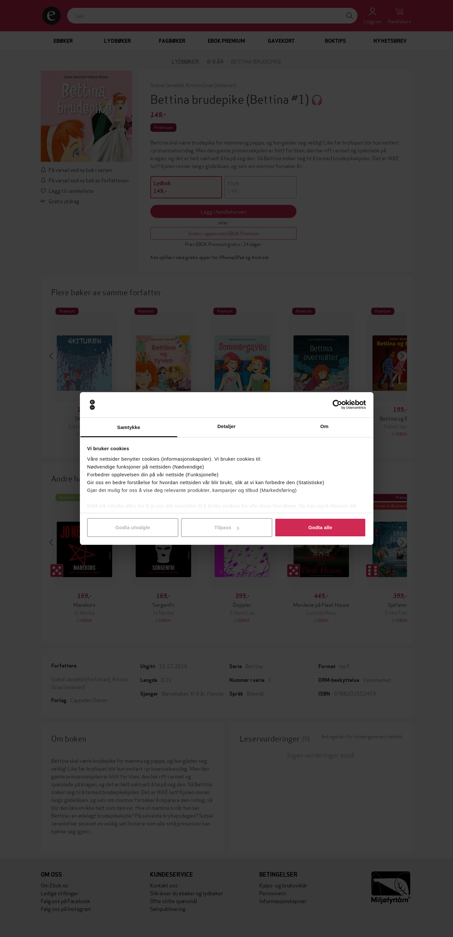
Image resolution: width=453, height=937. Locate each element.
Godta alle (320, 527)
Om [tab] (324, 426)
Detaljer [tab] (227, 426)
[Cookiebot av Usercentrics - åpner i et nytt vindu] (337, 405)
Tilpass (226, 527)
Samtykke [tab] (128, 427)
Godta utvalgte (132, 527)
